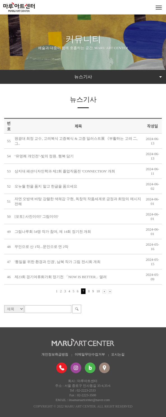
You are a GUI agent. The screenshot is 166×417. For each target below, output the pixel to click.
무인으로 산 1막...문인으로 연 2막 (41, 247)
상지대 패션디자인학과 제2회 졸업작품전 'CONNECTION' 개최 (65, 171)
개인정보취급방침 (54, 354)
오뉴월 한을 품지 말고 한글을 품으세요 (46, 186)
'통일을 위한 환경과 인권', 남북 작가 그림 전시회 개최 (57, 262)
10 (98, 291)
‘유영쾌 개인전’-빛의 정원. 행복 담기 (44, 156)
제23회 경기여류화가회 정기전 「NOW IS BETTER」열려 (61, 277)
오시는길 (118, 354)
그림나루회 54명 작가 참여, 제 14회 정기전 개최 (53, 231)
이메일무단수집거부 (90, 354)
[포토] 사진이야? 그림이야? (37, 216)
